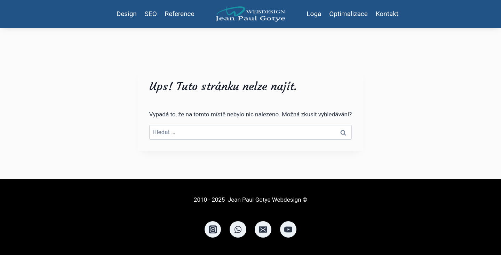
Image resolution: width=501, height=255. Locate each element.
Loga (314, 14)
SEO (151, 14)
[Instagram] (213, 229)
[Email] (263, 229)
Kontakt (387, 14)
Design (127, 14)
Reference (179, 14)
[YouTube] (288, 229)
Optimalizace (348, 14)
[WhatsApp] (238, 229)
